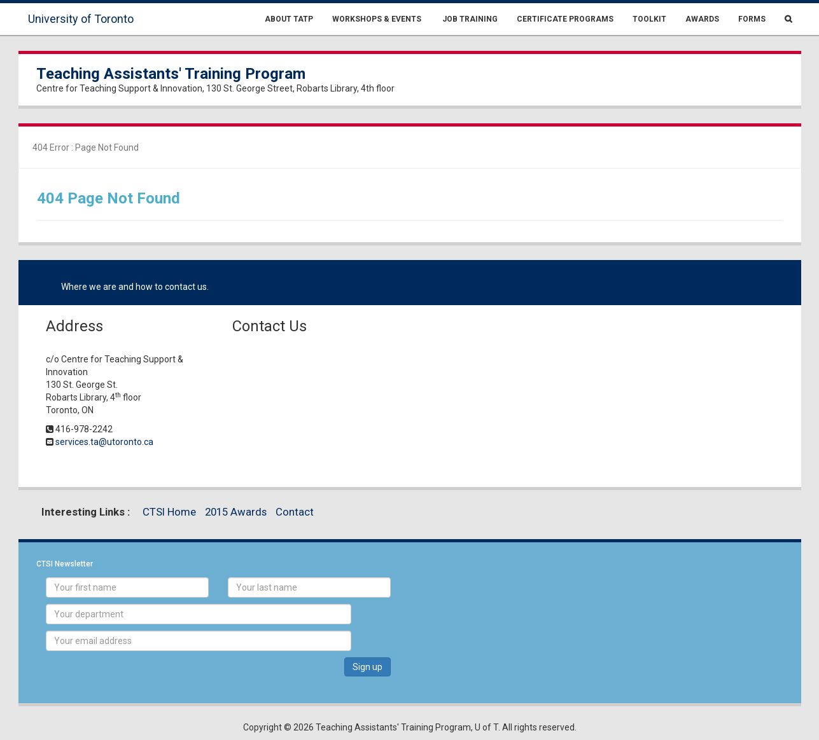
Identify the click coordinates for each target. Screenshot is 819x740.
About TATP (289, 19)
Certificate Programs (565, 19)
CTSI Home (169, 511)
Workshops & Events (376, 19)
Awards (702, 19)
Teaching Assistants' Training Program (170, 74)
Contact (295, 511)
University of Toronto (81, 18)
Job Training (469, 19)
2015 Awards (236, 511)
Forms (752, 19)
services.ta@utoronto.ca (104, 442)
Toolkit (649, 19)
